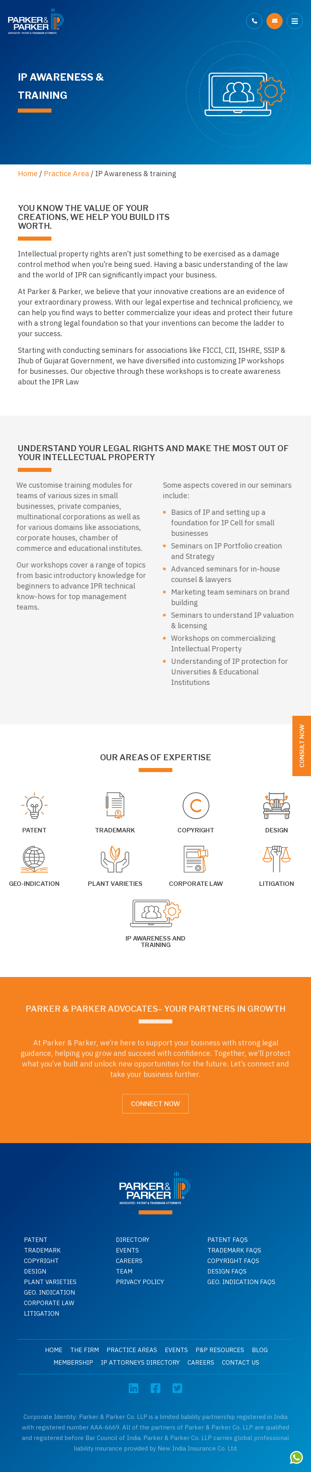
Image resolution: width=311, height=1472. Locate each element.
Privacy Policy (140, 1282)
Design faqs (227, 1271)
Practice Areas (132, 1350)
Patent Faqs (227, 1240)
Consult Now (301, 746)
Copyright (41, 1261)
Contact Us (240, 1362)
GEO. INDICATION (49, 1292)
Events (127, 1250)
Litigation (41, 1313)
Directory (132, 1240)
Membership (73, 1362)
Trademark (42, 1250)
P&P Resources (220, 1350)
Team (124, 1271)
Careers (129, 1261)
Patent (35, 1240)
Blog (260, 1350)
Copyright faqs (233, 1261)
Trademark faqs (234, 1250)
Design (35, 1271)
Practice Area (66, 173)
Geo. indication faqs (241, 1282)
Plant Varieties (50, 1282)
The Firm (84, 1350)
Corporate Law (49, 1303)
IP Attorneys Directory (140, 1362)
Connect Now (155, 1100)
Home (28, 173)
